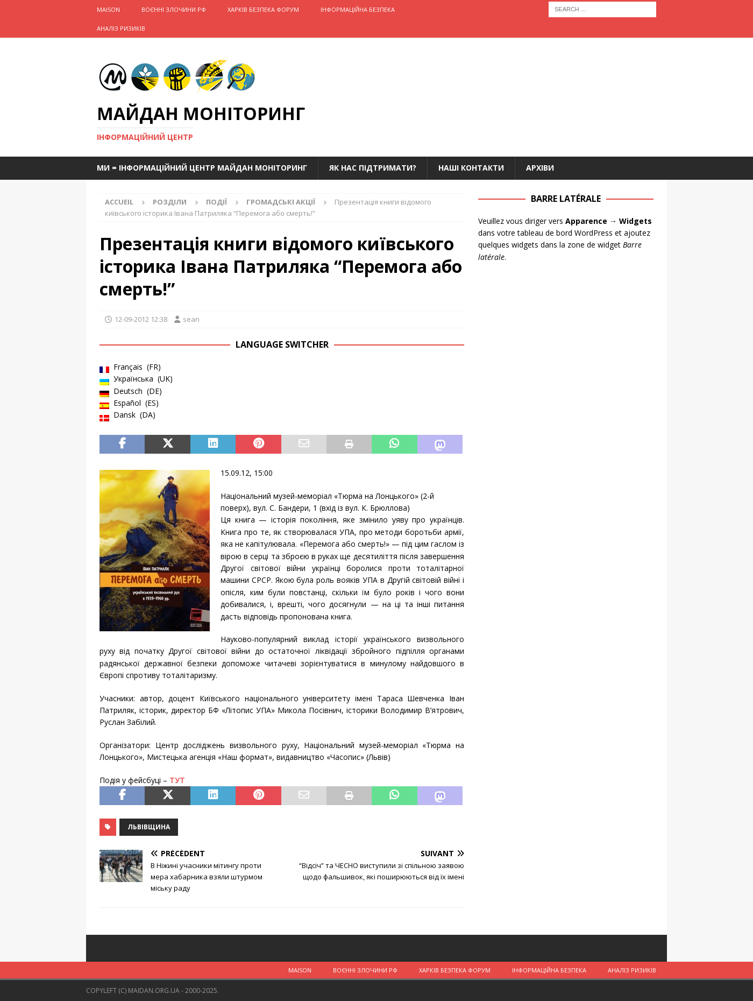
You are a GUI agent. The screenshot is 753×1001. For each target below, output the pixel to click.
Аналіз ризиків (121, 28)
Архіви (540, 168)
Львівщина (148, 826)
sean (191, 319)
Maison (108, 9)
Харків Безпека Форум (263, 9)
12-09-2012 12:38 (141, 319)
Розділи (170, 202)
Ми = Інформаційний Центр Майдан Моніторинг (202, 168)
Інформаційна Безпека (358, 9)
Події (216, 202)
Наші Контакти (471, 168)
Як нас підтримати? (372, 168)
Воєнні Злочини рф (173, 9)
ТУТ (177, 780)
